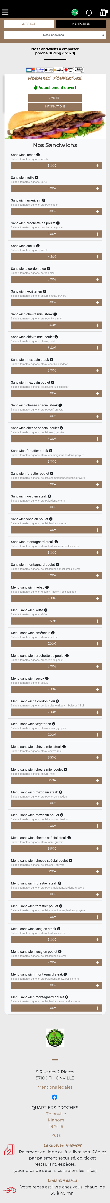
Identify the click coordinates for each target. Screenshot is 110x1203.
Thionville (56, 1113)
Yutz (56, 1135)
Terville (56, 1126)
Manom (56, 1120)
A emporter (81, 23)
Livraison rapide (62, 1180)
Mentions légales (55, 1087)
